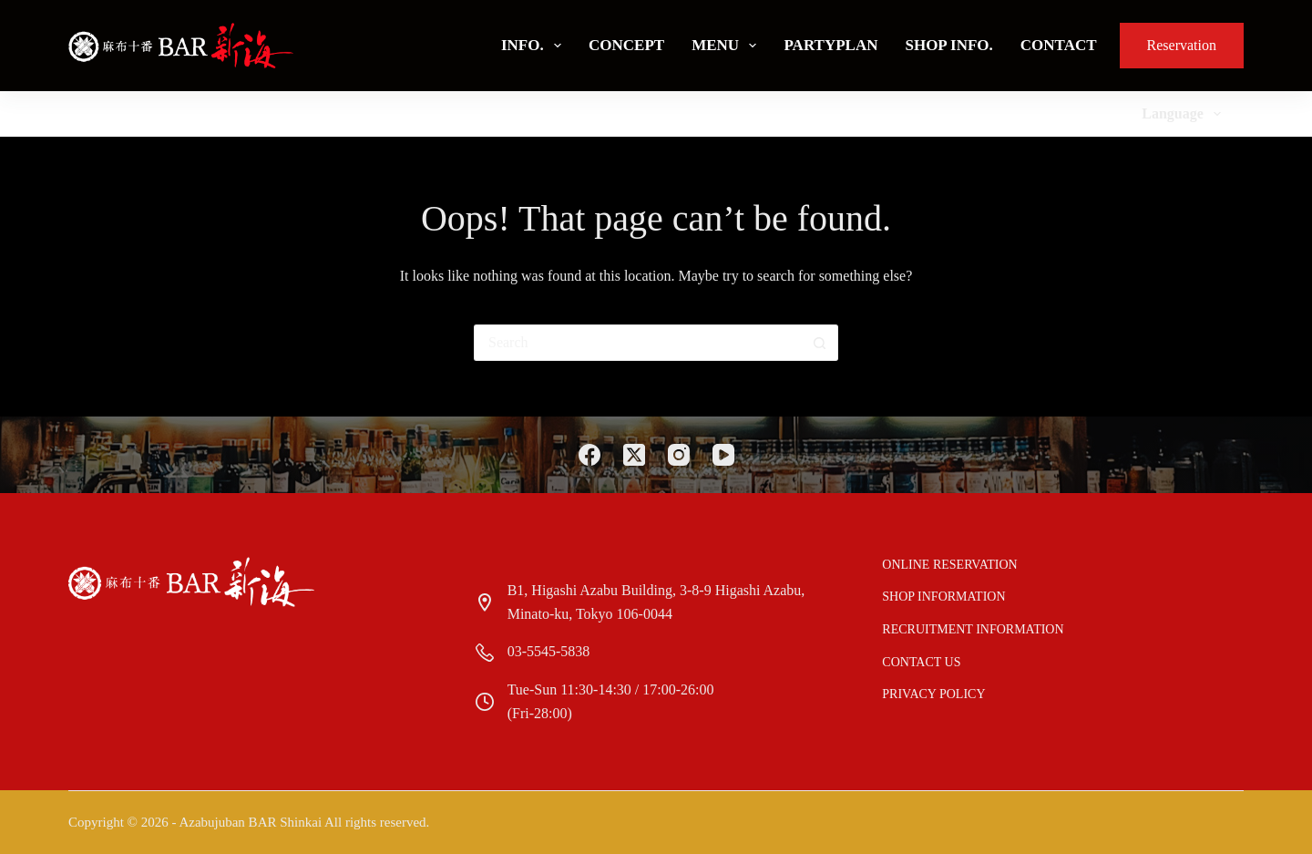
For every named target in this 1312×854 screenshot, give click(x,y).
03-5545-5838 (548, 651)
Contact (1058, 45)
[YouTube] (723, 455)
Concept (626, 45)
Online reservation (949, 564)
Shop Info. (948, 45)
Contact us (921, 662)
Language (1185, 114)
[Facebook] (589, 455)
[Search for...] (638, 342)
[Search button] (820, 342)
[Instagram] (679, 455)
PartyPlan (830, 45)
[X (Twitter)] (634, 455)
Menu (728, 46)
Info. (535, 46)
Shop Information (943, 596)
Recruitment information (972, 629)
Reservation (1181, 45)
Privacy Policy (933, 694)
